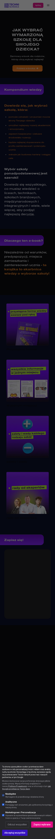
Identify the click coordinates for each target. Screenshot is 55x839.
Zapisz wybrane (42, 824)
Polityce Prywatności (17, 786)
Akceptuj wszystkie (14, 832)
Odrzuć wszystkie (17, 824)
